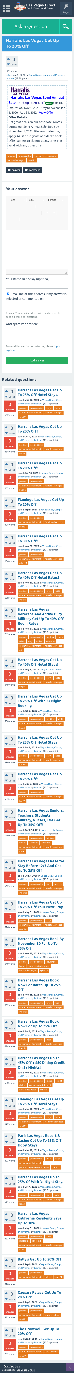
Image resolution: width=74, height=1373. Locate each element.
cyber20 (23, 893)
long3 (22, 728)
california (36, 1241)
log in (57, 346)
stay (49, 884)
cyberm (43, 1089)
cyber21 (23, 1012)
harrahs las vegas (15, 160)
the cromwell (51, 1351)
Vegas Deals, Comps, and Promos (45, 75)
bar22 (22, 801)
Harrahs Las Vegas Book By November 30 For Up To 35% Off (41, 943)
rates (49, 591)
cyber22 (44, 970)
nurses (22, 842)
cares (21, 1249)
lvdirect (38, 403)
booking (50, 719)
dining (22, 1085)
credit (59, 1081)
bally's (48, 1277)
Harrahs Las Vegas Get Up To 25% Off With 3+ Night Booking (40, 701)
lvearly (22, 1048)
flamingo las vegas (54, 522)
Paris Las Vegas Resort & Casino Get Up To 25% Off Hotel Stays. (40, 1140)
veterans (50, 641)
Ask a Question (30, 26)
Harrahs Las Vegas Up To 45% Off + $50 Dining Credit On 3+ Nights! (41, 1063)
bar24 (22, 453)
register (10, 350)
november (51, 962)
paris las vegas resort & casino (34, 1167)
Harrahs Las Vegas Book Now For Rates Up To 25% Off (39, 985)
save (49, 1236)
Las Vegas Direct (26, 1370)
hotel (57, 408)
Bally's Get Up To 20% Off (39, 1259)
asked (9, 75)
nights (49, 1081)
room (60, 637)
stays (49, 408)
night (60, 719)
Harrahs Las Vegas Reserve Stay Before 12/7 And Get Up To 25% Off (41, 866)
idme (21, 851)
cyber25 (23, 563)
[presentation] (36, 335)
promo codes (25, 156)
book (21, 966)
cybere (22, 600)
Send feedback (12, 1366)
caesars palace (52, 1315)
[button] (17, 200)
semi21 (31, 160)
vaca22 (22, 764)
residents (23, 1241)
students (34, 842)
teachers (46, 842)
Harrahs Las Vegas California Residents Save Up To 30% (40, 1218)
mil (20, 650)
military (50, 637)
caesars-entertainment (45, 156)
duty (30, 641)
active (39, 641)
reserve (58, 884)
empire (22, 686)
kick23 (22, 490)
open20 (22, 929)
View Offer (46, 112)
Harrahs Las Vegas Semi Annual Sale (36, 100)
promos (11, 156)
